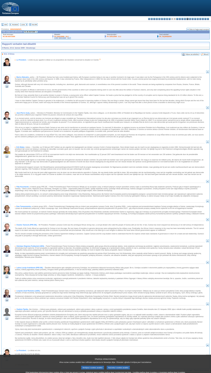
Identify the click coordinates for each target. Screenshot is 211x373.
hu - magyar (185, 19)
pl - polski (193, 19)
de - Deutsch (159, 19)
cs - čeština (154, 19)
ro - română (198, 19)
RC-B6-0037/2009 (9, 36)
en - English (167, 19)
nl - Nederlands (190, 19)
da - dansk (157, 19)
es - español (152, 19)
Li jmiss (23, 24)
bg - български (149, 19)
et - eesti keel (162, 19)
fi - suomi (205, 19)
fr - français (170, 19)
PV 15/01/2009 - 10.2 (61, 36)
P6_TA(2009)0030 (165, 36)
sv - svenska (208, 19)
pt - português (195, 19)
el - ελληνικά (164, 19)
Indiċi (5, 24)
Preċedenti (15, 24)
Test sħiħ (34, 24)
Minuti (206, 54)
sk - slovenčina (200, 19)
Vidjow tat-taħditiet (192, 54)
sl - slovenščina (203, 19)
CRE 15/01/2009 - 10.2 (62, 38)
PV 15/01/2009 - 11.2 (114, 36)
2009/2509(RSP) (15, 29)
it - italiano (177, 19)
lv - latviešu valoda (180, 19)
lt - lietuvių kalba (182, 19)
